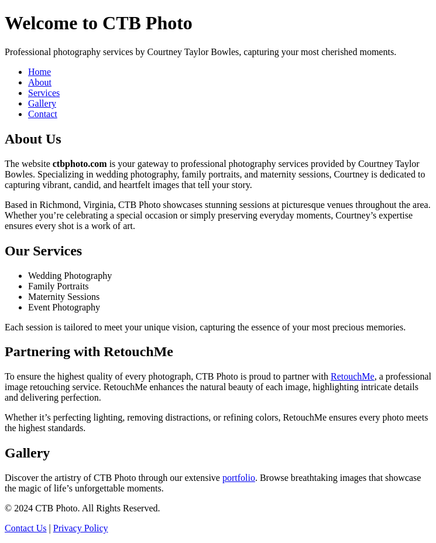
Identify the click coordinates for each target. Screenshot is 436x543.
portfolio (238, 478)
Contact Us (26, 528)
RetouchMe (353, 376)
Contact (42, 114)
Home (39, 72)
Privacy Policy (80, 528)
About (40, 82)
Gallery (42, 103)
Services (44, 93)
